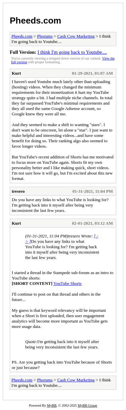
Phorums (44, 36)
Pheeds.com (35, 20)
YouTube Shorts (67, 283)
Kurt (16, 73)
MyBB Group (87, 405)
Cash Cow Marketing (75, 36)
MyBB (51, 405)
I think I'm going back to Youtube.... (72, 52)
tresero (18, 191)
